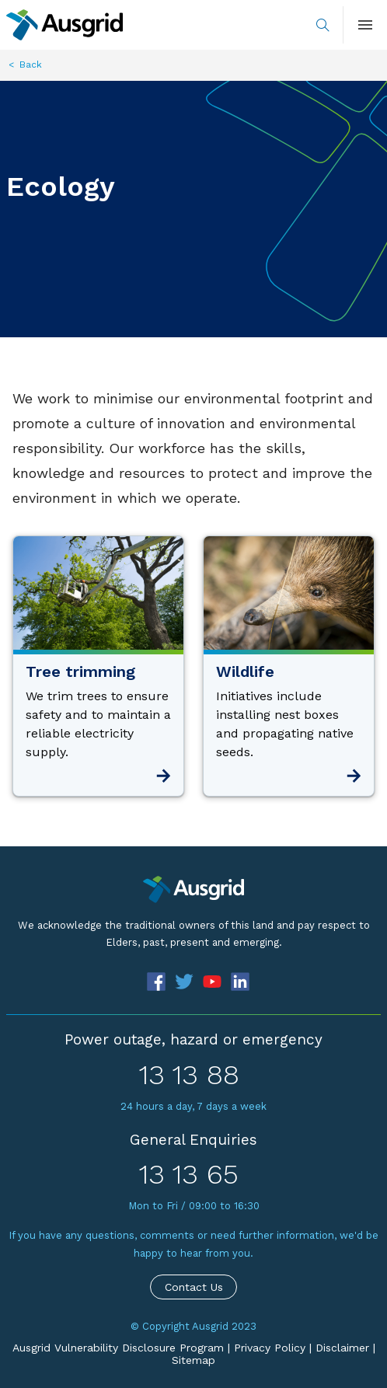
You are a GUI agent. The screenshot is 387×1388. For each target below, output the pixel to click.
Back (30, 64)
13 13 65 (189, 1174)
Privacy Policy (269, 1347)
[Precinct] (193, 889)
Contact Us (194, 1287)
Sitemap (193, 1360)
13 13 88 (189, 1074)
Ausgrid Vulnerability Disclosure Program (118, 1347)
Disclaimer (342, 1347)
